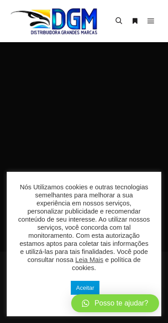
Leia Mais (89, 259)
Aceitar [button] (85, 287)
